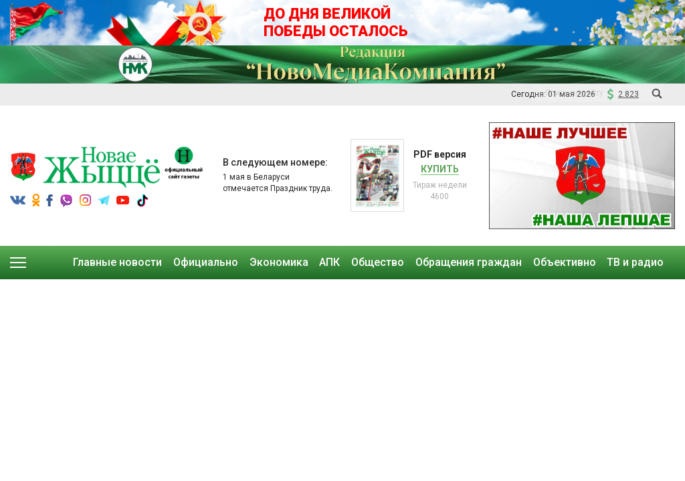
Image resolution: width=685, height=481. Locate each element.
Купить (440, 169)
